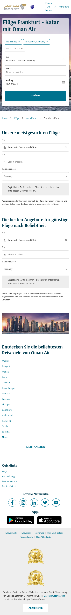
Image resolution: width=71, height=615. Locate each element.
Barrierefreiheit (9, 486)
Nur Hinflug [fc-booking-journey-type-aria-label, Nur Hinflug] (11, 42)
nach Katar (31, 118)
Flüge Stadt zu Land (55, 533)
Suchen (35, 95)
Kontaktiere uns (9, 481)
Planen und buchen (51, 7)
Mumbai (6, 393)
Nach (8, 68)
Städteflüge (39, 533)
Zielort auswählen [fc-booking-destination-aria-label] (14, 72)
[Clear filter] (66, 147)
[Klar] (64, 59)
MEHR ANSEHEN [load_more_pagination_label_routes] (35, 447)
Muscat (5, 361)
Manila (5, 372)
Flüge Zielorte (25, 533)
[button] (36, 42)
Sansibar (6, 432)
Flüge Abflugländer (43, 537)
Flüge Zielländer (10, 533)
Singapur (6, 404)
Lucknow (6, 399)
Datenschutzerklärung (54, 596)
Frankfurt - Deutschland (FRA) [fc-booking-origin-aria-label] (20, 60)
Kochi (4, 377)
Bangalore (7, 410)
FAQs (4, 471)
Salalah (5, 426)
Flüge (16, 118)
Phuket (5, 437)
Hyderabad (7, 415)
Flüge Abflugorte (26, 537)
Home (5, 118)
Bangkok (6, 366)
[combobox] (35, 147)
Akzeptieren (36, 608)
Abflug (9, 80)
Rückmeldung (8, 476)
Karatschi (6, 421)
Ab (7, 57)
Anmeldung (64, 7)
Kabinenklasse (9, 169)
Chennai (6, 383)
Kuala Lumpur (8, 388)
